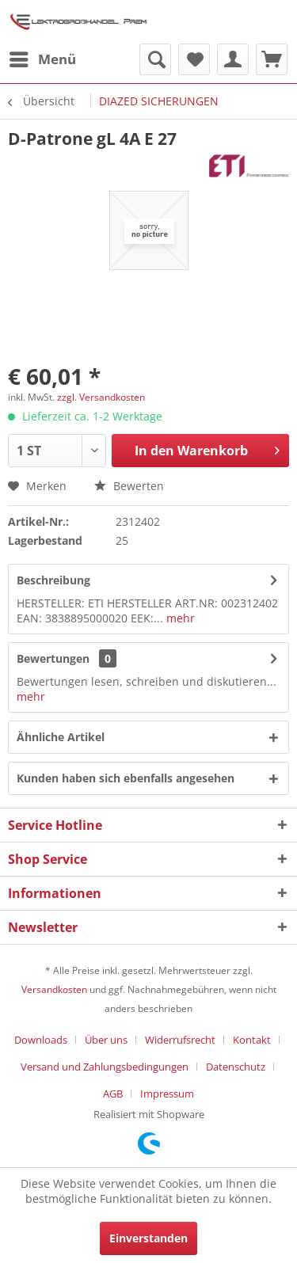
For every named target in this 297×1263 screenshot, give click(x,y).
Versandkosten (54, 989)
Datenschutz (235, 1066)
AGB (113, 1093)
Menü (43, 57)
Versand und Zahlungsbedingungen (104, 1066)
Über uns (106, 1040)
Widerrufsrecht (180, 1040)
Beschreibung (53, 580)
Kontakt (252, 1040)
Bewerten (129, 485)
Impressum (167, 1093)
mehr (179, 618)
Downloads (40, 1040)
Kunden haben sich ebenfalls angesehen (125, 778)
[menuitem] (42, 59)
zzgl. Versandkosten (101, 397)
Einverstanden (148, 1238)
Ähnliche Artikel (61, 736)
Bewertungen (53, 658)
